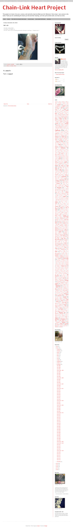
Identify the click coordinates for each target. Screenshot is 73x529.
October (58, 362)
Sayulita (67, 281)
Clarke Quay (59, 143)
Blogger (46, 525)
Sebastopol (60, 284)
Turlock (60, 308)
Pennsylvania (57, 253)
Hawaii (65, 178)
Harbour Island (57, 177)
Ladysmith (67, 197)
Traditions (60, 304)
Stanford (65, 293)
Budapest (67, 124)
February (58, 350)
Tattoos (15, 65)
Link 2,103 (58, 447)
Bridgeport (57, 121)
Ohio (63, 245)
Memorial (61, 218)
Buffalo (63, 125)
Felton (63, 164)
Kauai (57, 195)
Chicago (57, 141)
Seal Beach (62, 283)
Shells (64, 284)
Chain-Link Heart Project (34, 7)
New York (63, 238)
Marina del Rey (65, 214)
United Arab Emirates (64, 310)
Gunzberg (59, 175)
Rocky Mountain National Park (59, 269)
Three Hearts (64, 302)
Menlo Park (66, 219)
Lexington (64, 203)
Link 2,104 (58, 449)
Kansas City (60, 194)
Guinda (56, 175)
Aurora (60, 110)
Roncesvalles (57, 270)
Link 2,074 (58, 415)
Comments (58, 81)
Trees (66, 305)
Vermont (56, 315)
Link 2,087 (58, 435)
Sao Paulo (59, 281)
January (58, 349)
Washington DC (64, 319)
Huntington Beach (60, 185)
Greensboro (62, 174)
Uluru (58, 310)
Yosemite (56, 326)
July (58, 358)
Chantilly (60, 139)
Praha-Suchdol (58, 260)
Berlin (67, 114)
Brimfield (57, 122)
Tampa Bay (58, 300)
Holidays (58, 181)
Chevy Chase (66, 140)
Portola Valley (65, 258)
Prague (67, 259)
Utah (55, 312)
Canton (64, 133)
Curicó (66, 152)
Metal (56, 222)
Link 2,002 (58, 382)
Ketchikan (56, 196)
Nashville (66, 230)
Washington (57, 319)
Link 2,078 (58, 421)
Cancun (61, 133)
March (58, 352)
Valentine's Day (62, 312)
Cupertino (63, 152)
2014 (57, 463)
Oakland (59, 244)
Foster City (64, 166)
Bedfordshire (61, 113)
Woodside (66, 323)
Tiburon (56, 303)
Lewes (60, 203)
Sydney (61, 298)
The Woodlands (58, 302)
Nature (60, 231)
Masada (60, 216)
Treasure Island (57, 305)
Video (63, 315)
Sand (63, 278)
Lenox (66, 202)
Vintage (66, 316)
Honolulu (60, 182)
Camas (67, 131)
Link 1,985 (58, 365)
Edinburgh (56, 162)
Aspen (60, 109)
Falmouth (59, 164)
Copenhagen (56, 149)
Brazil (56, 120)
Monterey (56, 227)
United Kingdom (57, 311)
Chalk (56, 139)
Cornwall (66, 149)
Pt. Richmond (63, 260)
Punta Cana (66, 261)
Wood (61, 323)
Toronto (66, 303)
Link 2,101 (58, 444)
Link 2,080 (58, 424)
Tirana (59, 303)
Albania (56, 102)
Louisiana (62, 208)
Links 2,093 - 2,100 (60, 443)
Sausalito (63, 281)
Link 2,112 (58, 456)
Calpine (56, 131)
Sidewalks (58, 285)
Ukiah (56, 310)
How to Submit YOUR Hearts (40, 19)
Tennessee (66, 300)
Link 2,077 (58, 420)
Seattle (56, 284)
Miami (56, 223)
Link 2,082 (58, 427)
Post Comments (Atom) (12, 105)
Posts (57, 79)
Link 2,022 (58, 403)
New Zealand (65, 239)
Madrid (59, 212)
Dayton (66, 154)
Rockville (66, 268)
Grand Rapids (65, 172)
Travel (64, 304)
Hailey (63, 175)
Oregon (56, 248)
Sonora (61, 290)
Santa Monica (57, 280)
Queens (63, 262)
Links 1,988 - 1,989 (60, 370)
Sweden (64, 297)
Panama (60, 250)
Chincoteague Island (58, 142)
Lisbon (65, 204)
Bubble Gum (63, 124)
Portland (59, 258)
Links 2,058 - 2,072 (60, 412)
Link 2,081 (58, 426)
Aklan (59, 101)
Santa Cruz (61, 279)
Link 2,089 (58, 438)
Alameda (63, 101)
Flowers (62, 165)
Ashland (56, 109)
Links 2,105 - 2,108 (60, 450)
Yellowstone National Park (63, 325)
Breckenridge (60, 120)
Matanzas (58, 217)
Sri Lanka (62, 292)
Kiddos (64, 196)
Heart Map (49, 19)
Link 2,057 (58, 411)
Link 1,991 (58, 373)
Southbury (61, 291)
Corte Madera (60, 150)
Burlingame (60, 126)
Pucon (67, 260)
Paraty (61, 251)
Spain (67, 291)
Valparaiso (56, 313)
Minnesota (61, 225)
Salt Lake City (63, 271)
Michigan (64, 223)
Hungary (64, 184)
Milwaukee (65, 224)
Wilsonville (58, 322)
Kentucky (66, 195)
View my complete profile (59, 69)
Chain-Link (65, 138)
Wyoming (56, 325)
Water (56, 320)
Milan (67, 223)
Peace (59, 252)
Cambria (61, 132)
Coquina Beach (62, 149)
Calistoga (66, 130)
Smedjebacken (65, 288)
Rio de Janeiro (58, 268)
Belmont (60, 114)
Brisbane (61, 122)
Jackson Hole (57, 192)
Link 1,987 (58, 368)
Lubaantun (56, 211)
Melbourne (57, 218)
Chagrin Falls (61, 138)
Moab (55, 226)
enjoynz (38, 525)
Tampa (67, 299)
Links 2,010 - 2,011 (60, 388)
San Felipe (63, 274)
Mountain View (57, 229)
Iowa (66, 188)
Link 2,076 (58, 418)
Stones (67, 294)
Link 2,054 (58, 406)
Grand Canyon (60, 172)
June (58, 356)
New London (60, 236)
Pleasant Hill (62, 257)
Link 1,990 (58, 371)
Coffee (59, 144)
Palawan (67, 248)
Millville (62, 224)
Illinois (67, 186)
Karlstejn (65, 194)
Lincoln (62, 204)
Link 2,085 (58, 432)
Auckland (56, 110)
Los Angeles (11, 65)
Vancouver (61, 313)
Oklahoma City (58, 246)
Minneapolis (56, 225)
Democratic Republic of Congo (63, 155)
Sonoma (57, 290)
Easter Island (61, 161)
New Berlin (65, 234)
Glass (62, 171)
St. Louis (57, 293)
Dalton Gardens (57, 154)
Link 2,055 (58, 408)
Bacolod (61, 111)
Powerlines (63, 259)
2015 (57, 465)
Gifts (60, 170)
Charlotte (56, 140)
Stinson (56, 294)
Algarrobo (63, 102)
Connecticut (63, 148)
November (59, 364)
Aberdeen (56, 101)
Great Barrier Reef (58, 173)
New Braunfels (57, 235)
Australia (66, 110)
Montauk (62, 226)
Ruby (64, 270)
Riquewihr (62, 268)
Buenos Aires (58, 125)
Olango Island (63, 246)
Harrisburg (62, 177)
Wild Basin (67, 321)
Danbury (63, 154)
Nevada (56, 234)
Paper (56, 251)
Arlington (58, 108)
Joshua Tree (64, 193)
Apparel (64, 105)
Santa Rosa (62, 280)
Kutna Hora (62, 197)
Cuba (59, 152)
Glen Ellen (66, 171)
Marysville (56, 216)
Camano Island (63, 131)
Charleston (65, 139)
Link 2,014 (58, 393)
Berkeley (64, 114)
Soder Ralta (60, 289)
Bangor (60, 112)
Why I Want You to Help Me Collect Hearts (19, 19)
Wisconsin (56, 323)
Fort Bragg (59, 166)
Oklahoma (67, 245)
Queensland (66, 262)
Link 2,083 (58, 429)
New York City (58, 239)
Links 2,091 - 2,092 (60, 441)
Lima (58, 204)
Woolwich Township (60, 324)
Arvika (66, 108)
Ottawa (60, 248)
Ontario (65, 247)
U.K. (66, 309)
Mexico (60, 222)
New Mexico (65, 236)
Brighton (61, 121)
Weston (59, 321)
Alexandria (59, 102)
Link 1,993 (58, 376)
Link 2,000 (58, 379)
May (58, 355)
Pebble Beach (64, 252)
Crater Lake (65, 151)
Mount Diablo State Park (63, 228)
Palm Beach (58, 249)
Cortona (64, 150)
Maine (62, 212)
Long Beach (65, 205)
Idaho (66, 185)
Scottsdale (66, 282)
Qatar (56, 262)
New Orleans (57, 237)
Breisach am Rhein (65, 120)
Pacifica (64, 248)
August (58, 359)
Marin (60, 214)
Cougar (62, 151)
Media (67, 217)
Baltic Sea (65, 111)
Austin (63, 110)
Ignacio (59, 186)
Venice (63, 314)
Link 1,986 (58, 367)
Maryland (64, 215)
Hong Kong (56, 182)
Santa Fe (65, 279)
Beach (56, 113)
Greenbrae (56, 174)
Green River (65, 173)
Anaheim (64, 103)
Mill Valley (57, 224)
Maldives (66, 212)
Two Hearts (60, 309)
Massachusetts (65, 216)
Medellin (64, 217)
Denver (60, 156)
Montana (59, 226)
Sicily (67, 284)
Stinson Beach (61, 294)
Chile (62, 141)
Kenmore (61, 195)
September (59, 361)
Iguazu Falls (63, 186)
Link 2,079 (58, 423)
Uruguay (63, 311)
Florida (56, 165)
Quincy (57, 263)
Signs (57, 287)
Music (66, 229)
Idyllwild (56, 186)
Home (4, 19)
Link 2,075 (58, 417)
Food (67, 165)
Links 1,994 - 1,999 (60, 377)
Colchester (64, 144)
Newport (56, 240)
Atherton (64, 109)
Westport (63, 321)
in (64, 187)
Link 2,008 (58, 385)
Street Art (59, 295)
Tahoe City (56, 299)
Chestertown (61, 140)
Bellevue (56, 114)
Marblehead (56, 214)
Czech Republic (61, 153)
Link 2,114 (58, 459)
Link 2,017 (58, 397)
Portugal (58, 259)
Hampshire (58, 176)
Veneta (59, 314)
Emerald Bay (61, 162)
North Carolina (57, 241)
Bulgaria (66, 125)
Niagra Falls (61, 240)
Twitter (56, 309)
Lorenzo (8, 19)
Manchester (65, 213)
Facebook (60, 163)
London (60, 205)
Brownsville (58, 124)
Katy (67, 194)
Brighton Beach (66, 121)
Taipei (61, 299)
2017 (57, 468)
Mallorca (61, 213)
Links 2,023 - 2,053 (60, 405)
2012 (57, 346)
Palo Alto (63, 249)
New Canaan (62, 235)
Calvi (59, 131)
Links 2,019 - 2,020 (60, 400)
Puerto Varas (62, 261)
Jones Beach (58, 193)
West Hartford (62, 320)
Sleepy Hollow (60, 288)
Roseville (61, 270)
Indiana (59, 188)
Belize (66, 113)
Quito (60, 263)
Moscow (60, 227)
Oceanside (56, 245)
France (61, 167)
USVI (66, 311)
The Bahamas (66, 301)
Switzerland (56, 298)
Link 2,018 (58, 399)
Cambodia (57, 132)
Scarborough (57, 282)
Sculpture (56, 283)
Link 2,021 (58, 402)
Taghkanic (65, 298)
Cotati (58, 151)
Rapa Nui (63, 263)
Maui (61, 217)
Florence (66, 164)
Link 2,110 (58, 453)
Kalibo (67, 193)
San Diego (57, 274)
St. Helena (66, 292)
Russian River (58, 271)
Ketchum (60, 196)
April (58, 353)
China (66, 141)
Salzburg (60, 272)
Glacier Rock (57, 171)
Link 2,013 (58, 391)
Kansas (57, 194)
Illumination (59, 187)
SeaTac (66, 283)
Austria (58, 111)
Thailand (62, 301)
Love (56, 209)
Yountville (60, 326)
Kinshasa (56, 197)
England (65, 162)
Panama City (65, 250)
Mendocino (56, 219)
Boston (61, 119)
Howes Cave (65, 183)
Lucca (60, 211)
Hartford (66, 177)
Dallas (66, 153)
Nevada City (60, 234)
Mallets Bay (56, 213)
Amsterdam (59, 103)
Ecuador (66, 161)
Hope (63, 182)
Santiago (66, 280)
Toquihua (62, 303)
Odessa (61, 245)
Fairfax (65, 163)
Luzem (64, 211)
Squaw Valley (58, 292)
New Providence (63, 237)
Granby (56, 172)
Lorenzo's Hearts (31, 19)
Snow (56, 289)
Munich (62, 229)
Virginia (56, 318)
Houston (58, 183)
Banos (63, 112)
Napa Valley (61, 230)
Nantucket (56, 230)
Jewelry (66, 192)
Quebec (60, 262)
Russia (67, 270)
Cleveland (64, 143)
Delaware (56, 155)
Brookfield (61, 123)
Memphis (66, 218)
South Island (56, 291)
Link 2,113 (58, 458)
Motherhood (57, 228)
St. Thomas (61, 293)
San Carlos (65, 273)
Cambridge (65, 132)
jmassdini (64, 59)
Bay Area (66, 112)
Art (61, 108)
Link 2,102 (58, 446)
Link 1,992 (58, 374)
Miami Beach (60, 223)
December (59, 461)
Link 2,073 (58, 414)
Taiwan (64, 299)
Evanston (56, 163)
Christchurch (63, 142)
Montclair (66, 226)
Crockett (56, 152)
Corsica (56, 150)
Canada (56, 133)
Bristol (64, 122)
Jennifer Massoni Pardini (60, 74)
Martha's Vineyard (58, 215)
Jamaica (62, 192)
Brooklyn (66, 123)
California (7, 65)
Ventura (66, 314)
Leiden (62, 202)
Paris (64, 251)
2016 (57, 466)
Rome (66, 269)
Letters (56, 203)
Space (64, 291)
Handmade (64, 176)
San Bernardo (60, 273)
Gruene (66, 174)
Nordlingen (65, 240)
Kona (59, 197)
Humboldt (60, 184)
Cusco (56, 153)
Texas (57, 301)
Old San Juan (60, 247)
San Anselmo (64, 272)
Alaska (66, 101)
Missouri (66, 225)
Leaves (56, 202)
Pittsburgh (57, 257)
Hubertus (56, 184)
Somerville (67, 289)
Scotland (62, 282)
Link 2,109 (58, 452)
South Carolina (65, 290)
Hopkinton (67, 182)
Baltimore (56, 112)
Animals (59, 104)
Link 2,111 (58, 455)
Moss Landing (65, 227)
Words (65, 324)
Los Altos (62, 206)
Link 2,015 (58, 394)
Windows (64, 322)
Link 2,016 (58, 396)
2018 (57, 469)
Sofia (63, 289)
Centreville (56, 138)
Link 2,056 (58, 409)
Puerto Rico (57, 261)
